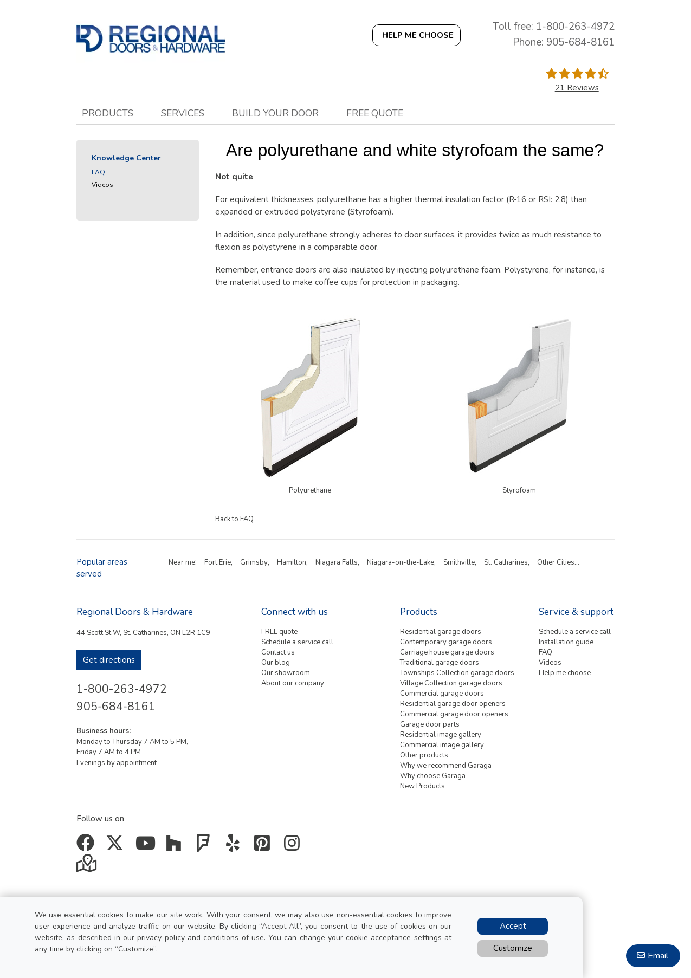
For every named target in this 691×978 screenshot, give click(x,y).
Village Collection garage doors (451, 683)
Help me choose (565, 673)
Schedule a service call (297, 642)
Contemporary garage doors (446, 642)
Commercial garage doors (442, 693)
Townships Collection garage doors (457, 673)
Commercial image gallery (442, 745)
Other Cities (555, 562)
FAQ (98, 172)
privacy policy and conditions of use (200, 937)
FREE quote (279, 632)
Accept (513, 926)
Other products (424, 755)
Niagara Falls (336, 562)
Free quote (374, 113)
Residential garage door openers (453, 704)
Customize (512, 948)
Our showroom (285, 673)
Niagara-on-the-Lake (400, 562)
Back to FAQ (234, 519)
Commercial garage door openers (454, 714)
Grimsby (254, 562)
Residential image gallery (440, 735)
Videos (102, 184)
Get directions (109, 660)
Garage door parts (430, 724)
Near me (182, 562)
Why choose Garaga (433, 776)
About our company (292, 683)
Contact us (278, 652)
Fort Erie (217, 562)
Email (658, 956)
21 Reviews (577, 87)
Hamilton (291, 562)
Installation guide (566, 642)
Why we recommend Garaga (446, 765)
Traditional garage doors (439, 663)
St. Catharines (506, 562)
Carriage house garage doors (447, 652)
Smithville (459, 562)
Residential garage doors (440, 632)
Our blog (275, 663)
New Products (422, 786)
